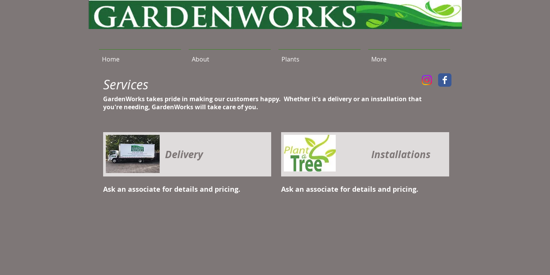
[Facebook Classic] (444, 80)
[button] (319, 55)
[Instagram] (427, 80)
